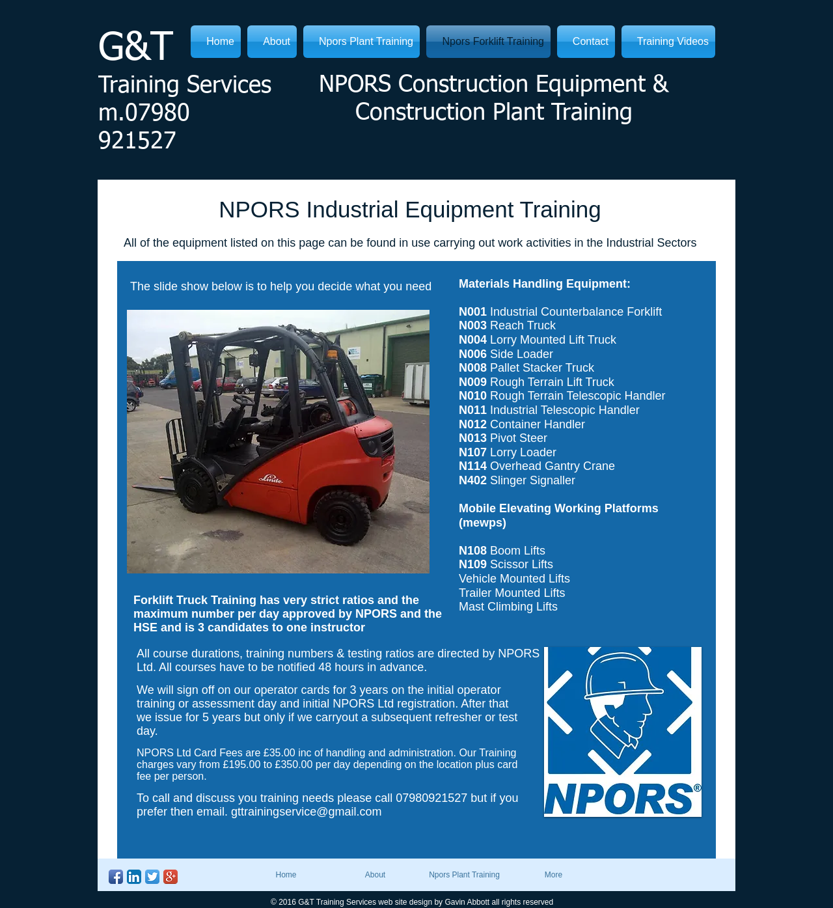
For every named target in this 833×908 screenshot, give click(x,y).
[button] (278, 441)
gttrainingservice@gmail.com (306, 811)
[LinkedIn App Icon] (134, 877)
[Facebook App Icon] (116, 877)
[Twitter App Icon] (152, 877)
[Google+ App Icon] (170, 877)
